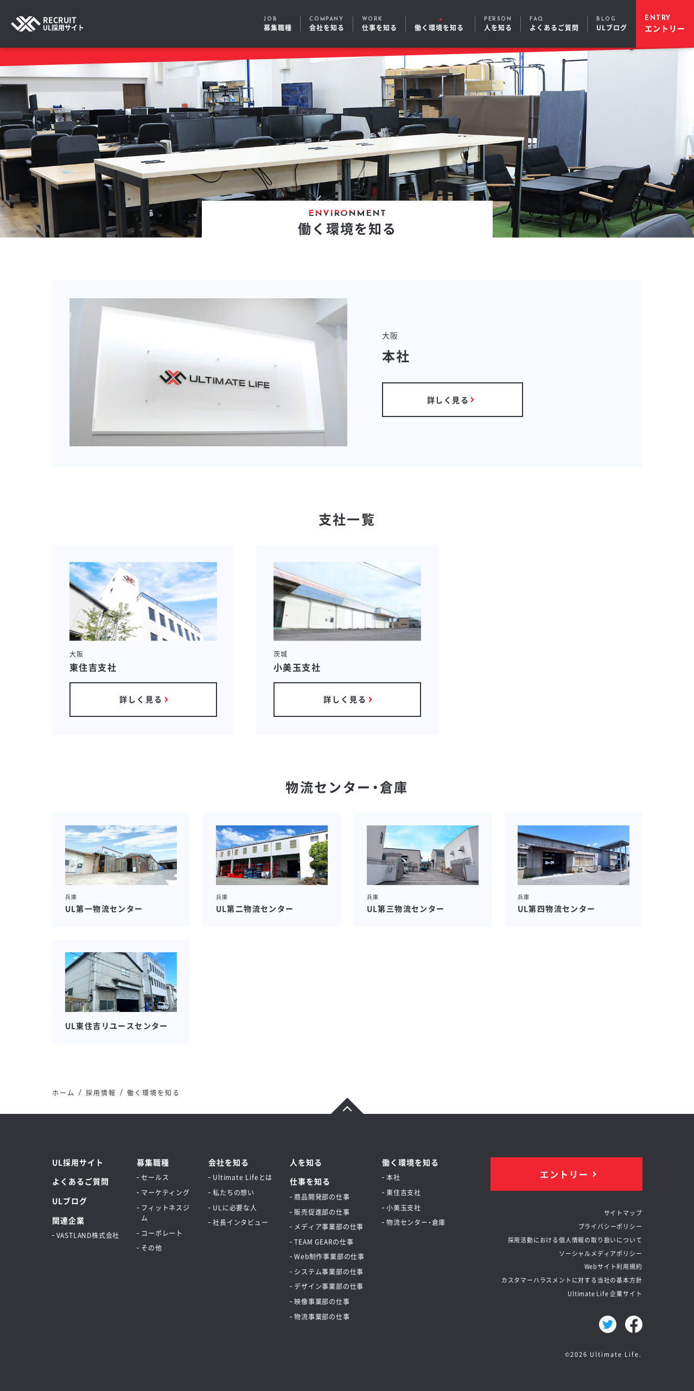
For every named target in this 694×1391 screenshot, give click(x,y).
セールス (155, 1177)
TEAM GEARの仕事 (324, 1241)
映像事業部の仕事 (321, 1301)
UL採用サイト (78, 1162)
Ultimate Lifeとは (242, 1177)
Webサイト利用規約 (613, 1266)
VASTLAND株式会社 (88, 1235)
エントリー (564, 1174)
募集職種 (153, 1162)
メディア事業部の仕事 (329, 1226)
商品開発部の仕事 (321, 1196)
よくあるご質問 (80, 1181)
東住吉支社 (403, 1192)
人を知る (306, 1162)
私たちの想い (233, 1192)
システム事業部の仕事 (329, 1271)
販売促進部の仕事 (321, 1211)
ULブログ (69, 1200)
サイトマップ (623, 1212)
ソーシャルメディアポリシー (600, 1253)
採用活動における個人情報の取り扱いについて (575, 1239)
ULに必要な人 (235, 1207)
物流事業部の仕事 (321, 1316)
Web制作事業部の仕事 (329, 1256)
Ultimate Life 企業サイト (605, 1293)
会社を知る (228, 1162)
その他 (151, 1247)
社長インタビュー (240, 1222)
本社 (393, 1177)
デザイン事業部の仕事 (329, 1286)
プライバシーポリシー (610, 1226)
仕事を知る (310, 1181)
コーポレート (162, 1233)
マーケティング (165, 1192)
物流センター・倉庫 (415, 1222)
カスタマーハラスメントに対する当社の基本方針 (571, 1279)
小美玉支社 (403, 1207)
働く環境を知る (410, 1162)
